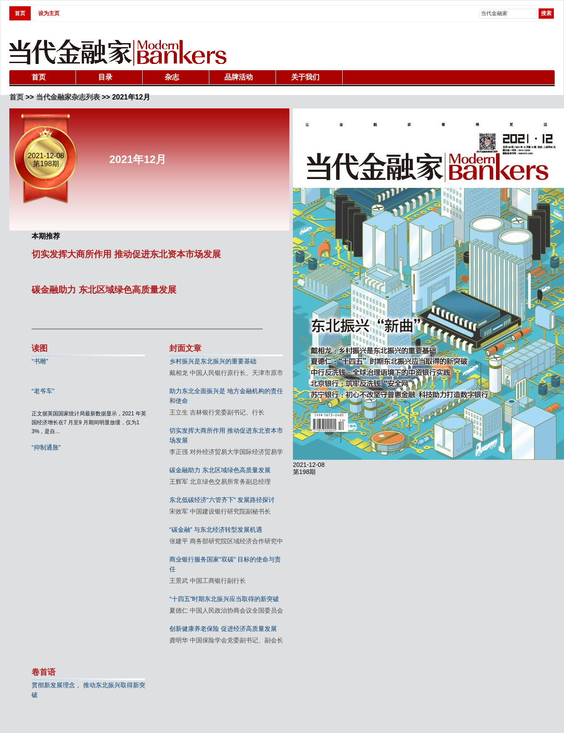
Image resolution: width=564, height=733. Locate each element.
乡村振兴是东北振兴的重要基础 (212, 361)
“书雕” (40, 361)
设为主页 (49, 13)
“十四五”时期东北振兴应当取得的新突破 (224, 598)
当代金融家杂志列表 (68, 97)
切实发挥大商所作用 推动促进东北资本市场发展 (126, 254)
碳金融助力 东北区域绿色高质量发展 (104, 290)
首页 (20, 13)
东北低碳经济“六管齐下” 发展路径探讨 (222, 499)
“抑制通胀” (46, 447)
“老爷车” (43, 390)
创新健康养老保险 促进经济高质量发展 (223, 628)
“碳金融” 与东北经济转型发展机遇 (215, 529)
